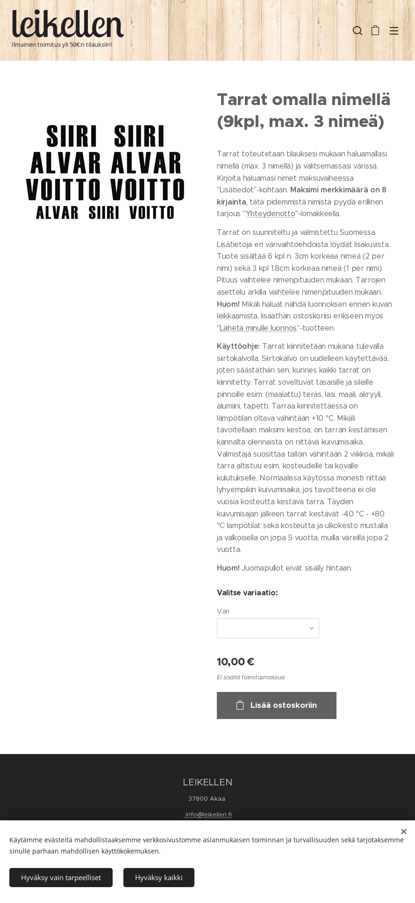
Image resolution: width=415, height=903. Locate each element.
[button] (356, 30)
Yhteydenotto (270, 213)
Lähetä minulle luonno (256, 328)
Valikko (394, 30)
